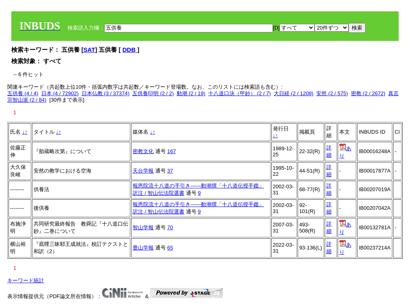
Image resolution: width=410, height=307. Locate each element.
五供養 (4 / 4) (22, 93)
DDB (130, 49)
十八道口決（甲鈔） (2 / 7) (239, 93)
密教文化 (143, 151)
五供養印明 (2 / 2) (153, 93)
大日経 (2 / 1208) (293, 93)
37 (170, 171)
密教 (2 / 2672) (368, 93)
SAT (89, 49)
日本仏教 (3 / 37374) (106, 93)
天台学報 (143, 171)
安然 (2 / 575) (332, 93)
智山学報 (143, 227)
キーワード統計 (25, 280)
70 (170, 227)
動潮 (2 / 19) (191, 93)
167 (171, 151)
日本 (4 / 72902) (60, 93)
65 (170, 248)
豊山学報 (143, 248)
